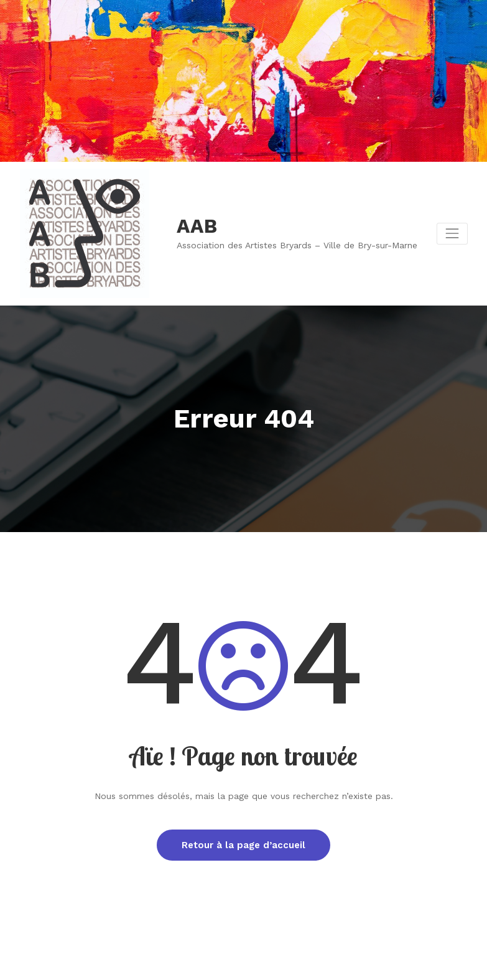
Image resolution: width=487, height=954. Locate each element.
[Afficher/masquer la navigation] (452, 234)
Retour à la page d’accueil (243, 845)
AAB (197, 226)
